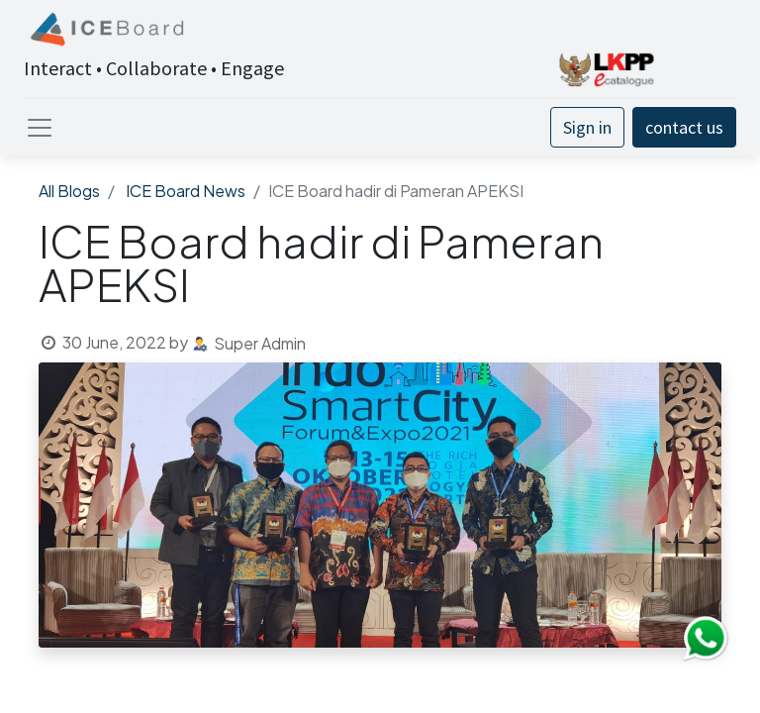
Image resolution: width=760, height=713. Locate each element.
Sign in (587, 127)
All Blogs (69, 190)
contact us (684, 127)
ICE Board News (185, 190)
